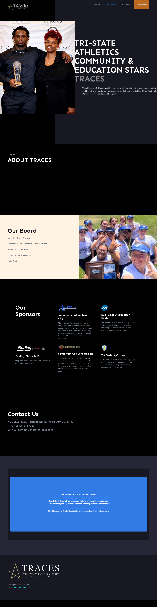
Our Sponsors (111, 5)
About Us (97, 5)
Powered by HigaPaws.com (19, 587)
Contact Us (126, 5)
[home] (18, 6)
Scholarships (142, 5)
